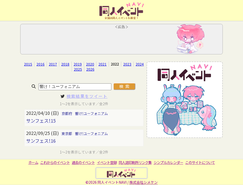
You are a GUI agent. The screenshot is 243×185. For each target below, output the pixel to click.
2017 (53, 64)
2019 (78, 64)
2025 (78, 69)
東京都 (67, 133)
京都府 (67, 113)
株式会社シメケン (143, 182)
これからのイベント (55, 162)
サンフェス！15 (41, 120)
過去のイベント (83, 162)
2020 (90, 64)
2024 (140, 64)
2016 (40, 64)
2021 (102, 64)
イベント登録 (107, 162)
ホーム (33, 162)
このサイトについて (200, 162)
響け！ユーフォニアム (91, 113)
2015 (28, 64)
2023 (127, 64)
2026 (90, 69)
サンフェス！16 (41, 140)
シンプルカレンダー (168, 162)
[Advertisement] (121, 40)
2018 (65, 64)
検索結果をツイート (87, 96)
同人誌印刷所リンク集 (135, 162)
